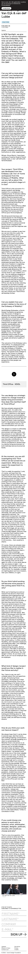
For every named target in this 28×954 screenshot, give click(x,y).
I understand (6, 8)
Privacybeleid (5, 5)
